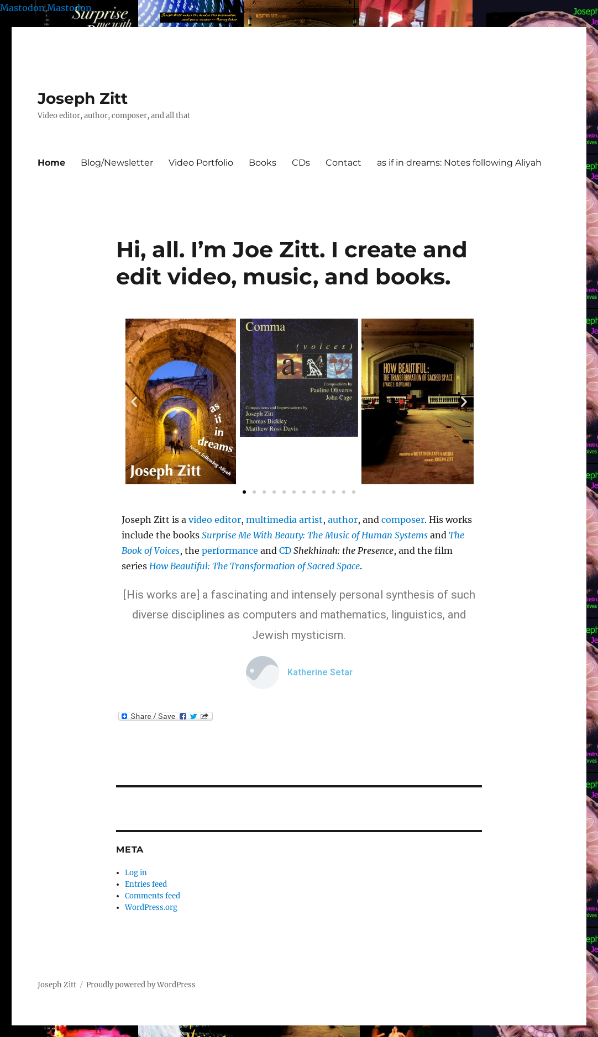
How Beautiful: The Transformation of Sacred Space (254, 566)
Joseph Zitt (83, 98)
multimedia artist (284, 519)
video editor (214, 519)
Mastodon (22, 7)
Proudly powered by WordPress (141, 985)
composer (402, 519)
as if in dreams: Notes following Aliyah (459, 162)
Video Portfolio (201, 162)
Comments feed (152, 896)
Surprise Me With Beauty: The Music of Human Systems (315, 535)
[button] (134, 402)
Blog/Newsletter (117, 162)
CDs (301, 162)
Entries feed (146, 884)
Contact (343, 162)
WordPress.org (151, 907)
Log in (136, 872)
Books (262, 162)
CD (285, 550)
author (343, 519)
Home (51, 162)
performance (230, 550)
